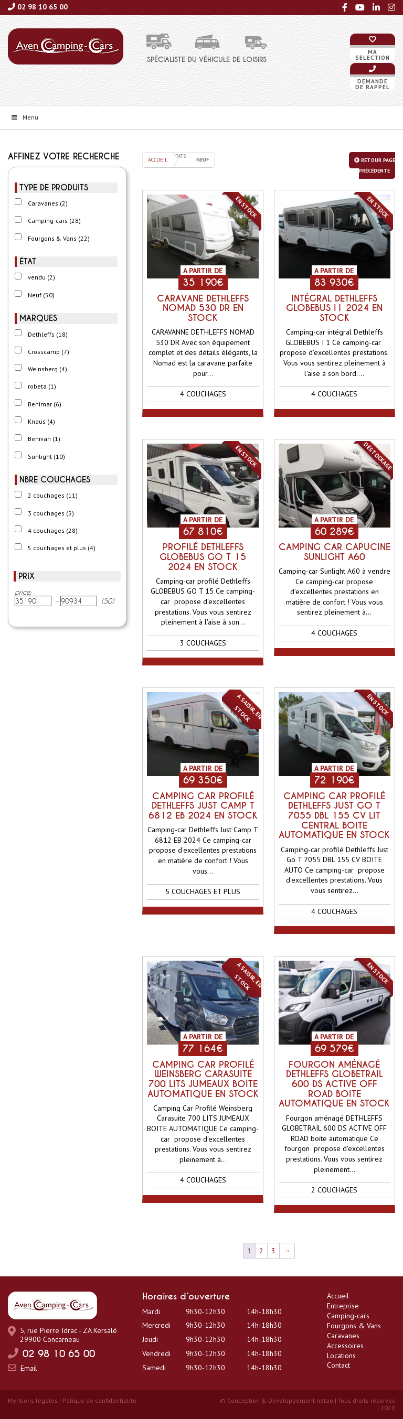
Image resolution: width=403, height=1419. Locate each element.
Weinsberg (47, 369)
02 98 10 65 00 (42, 7)
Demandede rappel (372, 84)
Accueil (157, 159)
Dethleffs (48, 334)
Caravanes (48, 203)
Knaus (41, 421)
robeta (42, 386)
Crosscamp (48, 352)
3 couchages (51, 513)
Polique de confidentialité (99, 1400)
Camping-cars (54, 220)
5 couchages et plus (62, 548)
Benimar (44, 404)
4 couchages (53, 530)
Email (28, 1368)
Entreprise (343, 1305)
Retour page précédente (374, 165)
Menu (24, 117)
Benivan (44, 439)
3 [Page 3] (273, 1250)
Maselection (372, 54)
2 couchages (53, 495)
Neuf (41, 295)
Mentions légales (33, 1400)
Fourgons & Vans (59, 238)
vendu (41, 277)
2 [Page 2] (261, 1250)
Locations (341, 1355)
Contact (338, 1365)
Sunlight (46, 456)
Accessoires (345, 1345)
